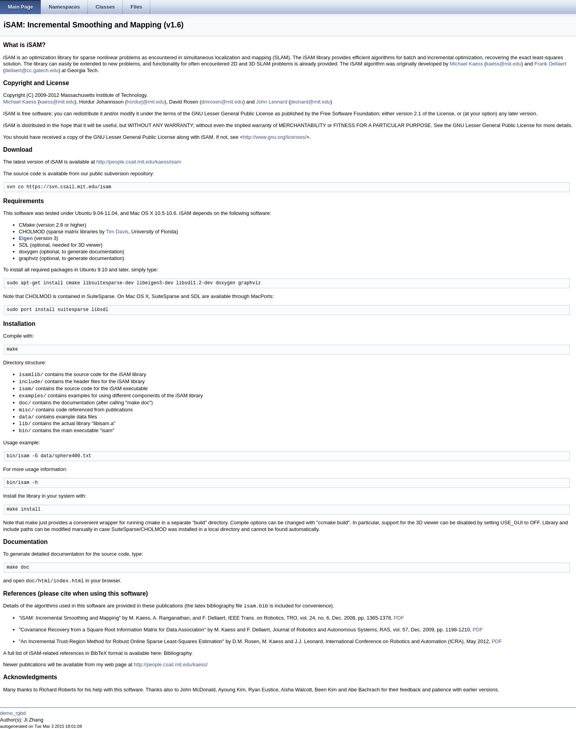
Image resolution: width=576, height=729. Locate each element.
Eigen (26, 238)
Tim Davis (117, 232)
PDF (399, 618)
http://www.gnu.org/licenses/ (274, 137)
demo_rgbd (13, 713)
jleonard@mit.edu (311, 102)
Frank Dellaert (550, 64)
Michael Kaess (466, 64)
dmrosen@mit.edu (222, 102)
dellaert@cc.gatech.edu (31, 70)
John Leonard (271, 102)
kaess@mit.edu (503, 64)
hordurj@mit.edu (145, 102)
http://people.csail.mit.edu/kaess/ (171, 664)
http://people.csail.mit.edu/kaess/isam (138, 162)
